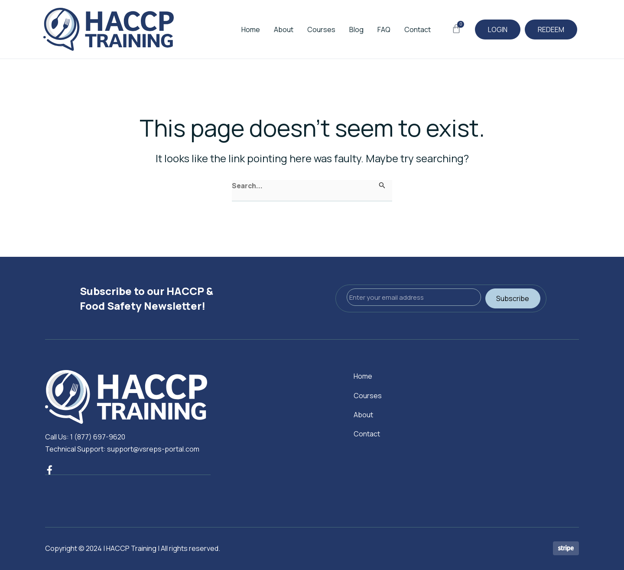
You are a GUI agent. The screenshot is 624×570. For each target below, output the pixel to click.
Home (238, 29)
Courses (309, 29)
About (271, 29)
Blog (344, 29)
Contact (405, 29)
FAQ (371, 29)
